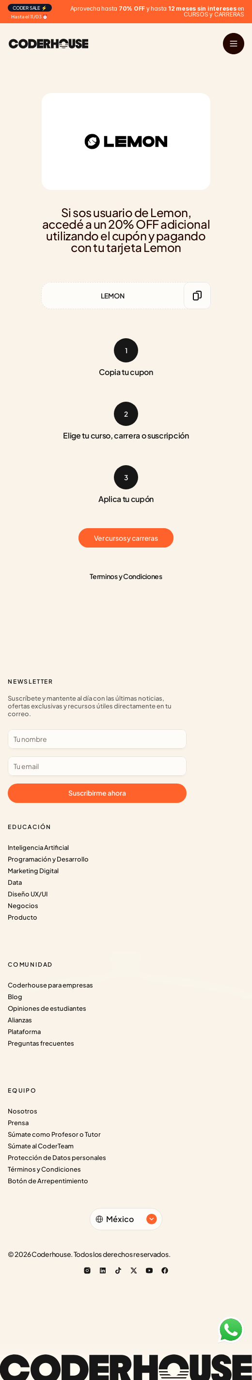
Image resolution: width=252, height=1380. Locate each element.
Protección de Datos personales (57, 1157)
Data (15, 882)
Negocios (23, 906)
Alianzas (20, 1020)
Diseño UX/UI (27, 894)
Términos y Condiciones (44, 1169)
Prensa (18, 1123)
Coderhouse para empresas (50, 985)
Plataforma (24, 1031)
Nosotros (22, 1111)
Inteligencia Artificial (38, 847)
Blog (15, 997)
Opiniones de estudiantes (47, 1008)
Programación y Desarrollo (48, 859)
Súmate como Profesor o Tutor (54, 1134)
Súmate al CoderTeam (41, 1146)
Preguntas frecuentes (41, 1043)
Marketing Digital (33, 871)
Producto (22, 917)
